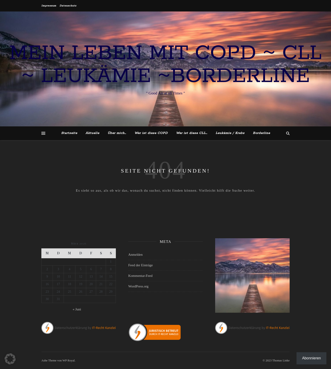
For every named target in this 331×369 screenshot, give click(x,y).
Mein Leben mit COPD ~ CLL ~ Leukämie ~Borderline (165, 65)
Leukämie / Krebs (230, 133)
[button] (10, 359)
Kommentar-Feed (140, 276)
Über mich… (117, 133)
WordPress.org (138, 286)
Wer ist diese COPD (151, 133)
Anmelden (135, 254)
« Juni (77, 309)
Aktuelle (92, 133)
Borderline (261, 133)
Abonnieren (311, 358)
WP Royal (69, 360)
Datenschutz (68, 5)
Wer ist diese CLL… (191, 133)
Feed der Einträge (140, 265)
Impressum (48, 5)
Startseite (69, 133)
